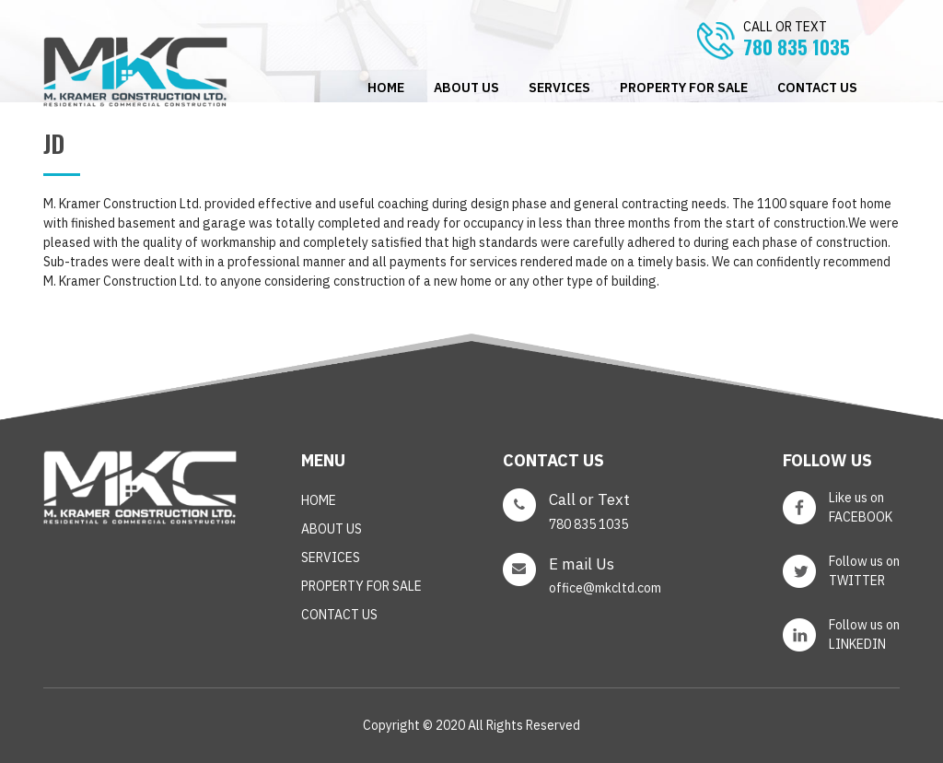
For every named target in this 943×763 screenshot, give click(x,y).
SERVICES (559, 87)
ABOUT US (466, 87)
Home (385, 87)
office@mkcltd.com (605, 588)
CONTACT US (817, 87)
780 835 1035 (821, 39)
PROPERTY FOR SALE (684, 87)
